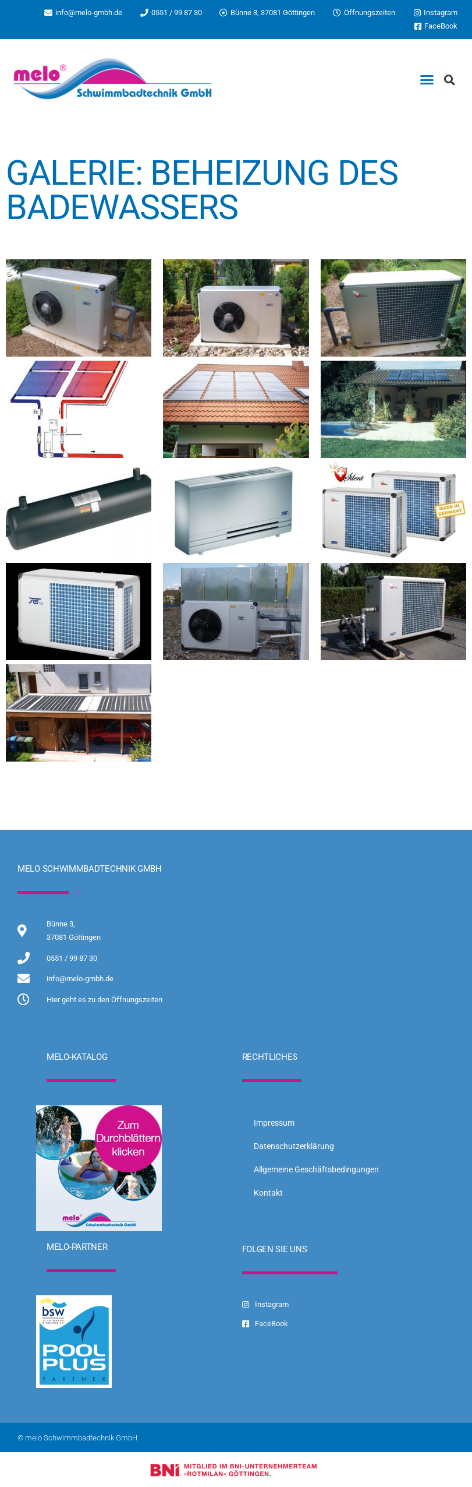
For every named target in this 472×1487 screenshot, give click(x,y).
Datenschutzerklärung (294, 1146)
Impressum (274, 1122)
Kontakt (268, 1192)
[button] (427, 80)
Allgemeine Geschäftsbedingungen (316, 1169)
